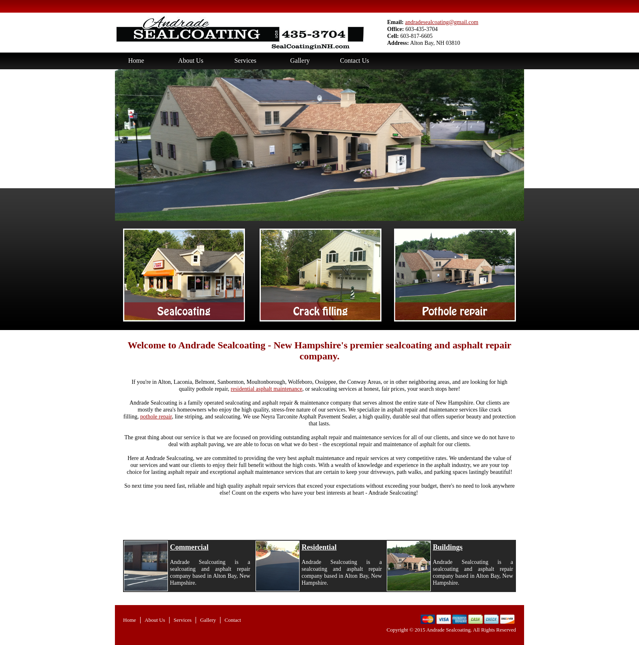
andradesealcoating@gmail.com (441, 22)
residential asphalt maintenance (266, 389)
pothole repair (156, 417)
